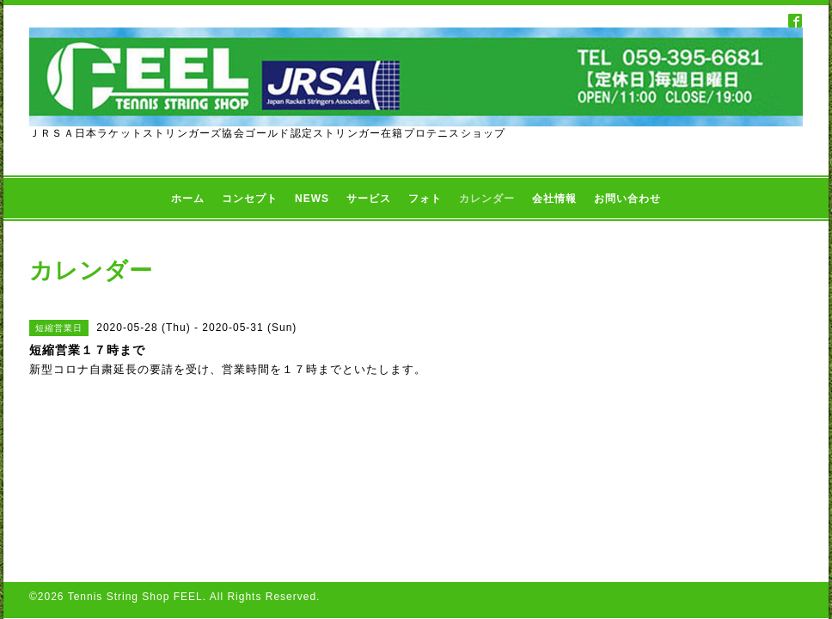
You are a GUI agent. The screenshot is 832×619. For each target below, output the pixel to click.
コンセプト (250, 199)
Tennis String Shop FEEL (135, 597)
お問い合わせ (627, 199)
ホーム (188, 199)
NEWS (312, 199)
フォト (425, 199)
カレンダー (487, 199)
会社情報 (554, 199)
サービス (368, 199)
